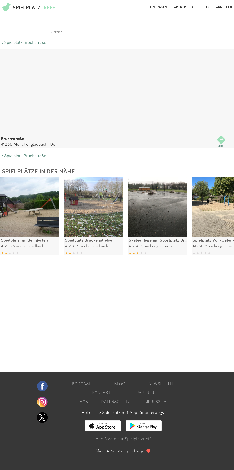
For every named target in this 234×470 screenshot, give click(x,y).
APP (194, 7)
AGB (84, 401)
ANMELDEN (224, 7)
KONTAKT (101, 392)
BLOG (207, 7)
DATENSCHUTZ (115, 401)
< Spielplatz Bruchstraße (23, 42)
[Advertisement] (108, 312)
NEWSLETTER (162, 383)
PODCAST (81, 383)
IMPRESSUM (155, 401)
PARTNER (179, 7)
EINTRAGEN (158, 7)
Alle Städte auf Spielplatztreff (123, 438)
